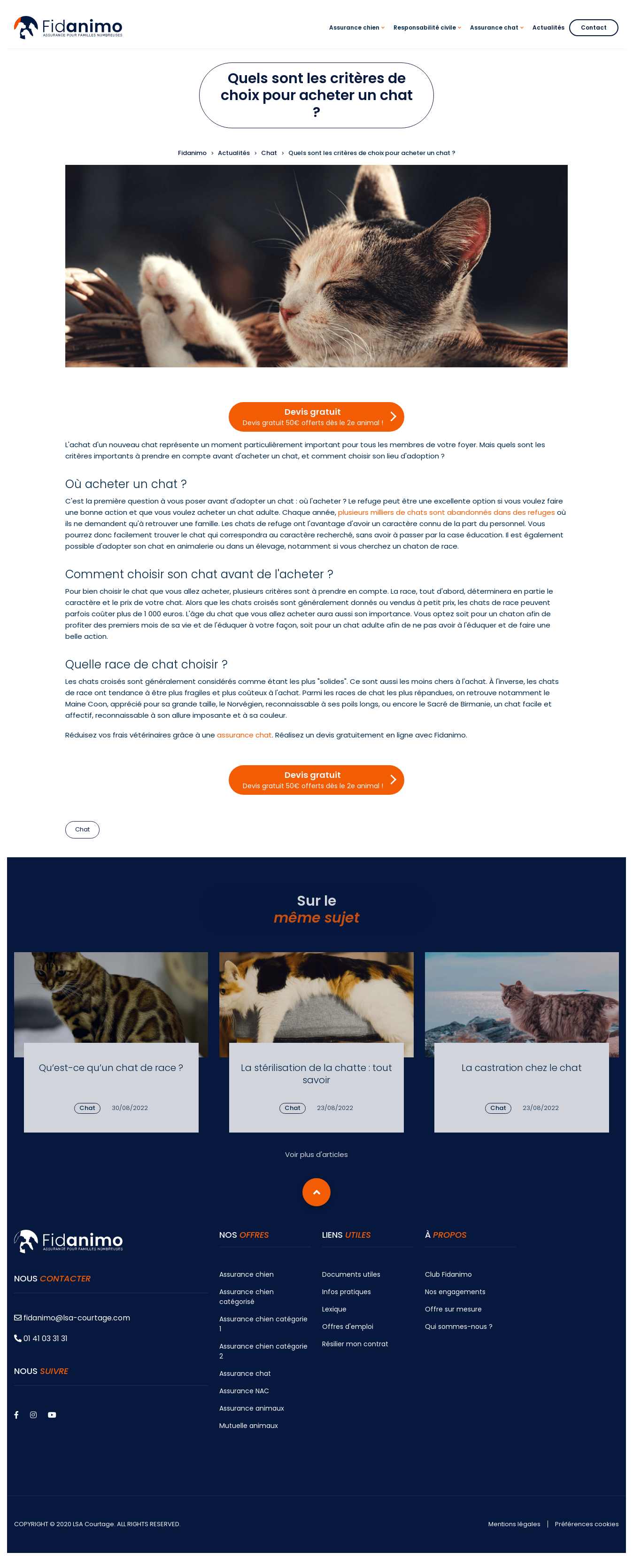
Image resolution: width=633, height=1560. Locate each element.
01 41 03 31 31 (41, 1338)
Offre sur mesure (453, 1309)
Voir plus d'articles (316, 1154)
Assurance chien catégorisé (246, 1296)
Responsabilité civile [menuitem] (429, 35)
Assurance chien (246, 1274)
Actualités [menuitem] (548, 27)
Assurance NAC (244, 1391)
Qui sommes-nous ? (459, 1326)
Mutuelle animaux (248, 1425)
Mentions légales (514, 1524)
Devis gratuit (313, 416)
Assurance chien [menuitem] (358, 35)
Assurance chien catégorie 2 (263, 1351)
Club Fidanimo (448, 1274)
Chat (82, 829)
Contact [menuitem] (594, 27)
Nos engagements (455, 1291)
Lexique (334, 1309)
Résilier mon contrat (355, 1344)
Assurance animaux (251, 1408)
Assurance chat (245, 1373)
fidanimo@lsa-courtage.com (72, 1317)
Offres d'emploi (347, 1326)
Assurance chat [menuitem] (498, 35)
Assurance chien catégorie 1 (263, 1324)
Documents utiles (351, 1274)
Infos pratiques (346, 1291)
